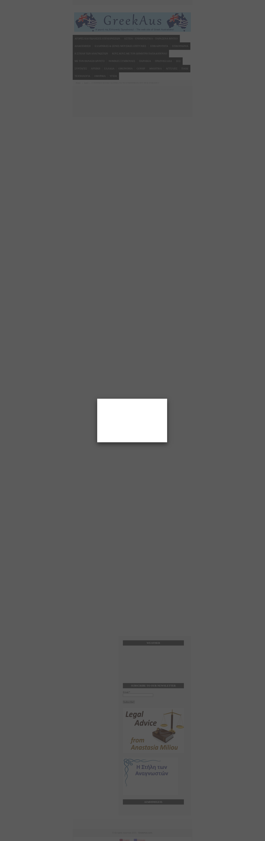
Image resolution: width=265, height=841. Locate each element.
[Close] (167, 398)
